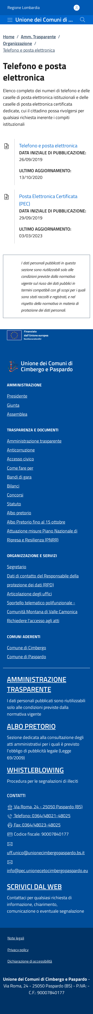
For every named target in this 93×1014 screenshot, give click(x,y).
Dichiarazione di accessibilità (29, 961)
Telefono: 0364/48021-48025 (38, 815)
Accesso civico (20, 458)
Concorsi (15, 494)
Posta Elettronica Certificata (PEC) (48, 199)
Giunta (13, 405)
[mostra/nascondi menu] (10, 20)
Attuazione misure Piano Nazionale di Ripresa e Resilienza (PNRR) (42, 535)
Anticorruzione (21, 449)
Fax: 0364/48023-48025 (34, 824)
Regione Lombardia (23, 7)
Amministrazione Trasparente (36, 684)
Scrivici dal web (34, 886)
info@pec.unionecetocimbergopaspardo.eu (46, 866)
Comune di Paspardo (46, 656)
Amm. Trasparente (38, 36)
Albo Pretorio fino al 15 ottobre (36, 522)
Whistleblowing (35, 770)
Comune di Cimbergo (46, 647)
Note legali (15, 938)
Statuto (14, 503)
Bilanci (13, 486)
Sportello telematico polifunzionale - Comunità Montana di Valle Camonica (42, 607)
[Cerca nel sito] (83, 20)
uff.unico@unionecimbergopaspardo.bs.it (46, 848)
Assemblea (17, 414)
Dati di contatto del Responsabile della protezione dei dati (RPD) (43, 580)
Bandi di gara (19, 477)
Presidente (17, 396)
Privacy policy (18, 950)
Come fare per (20, 468)
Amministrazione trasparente (34, 441)
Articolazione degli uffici (29, 593)
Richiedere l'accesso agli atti (33, 620)
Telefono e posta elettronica (48, 145)
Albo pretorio (42, 512)
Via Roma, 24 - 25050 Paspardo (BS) (46, 806)
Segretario (16, 566)
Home (8, 36)
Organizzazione (17, 43)
